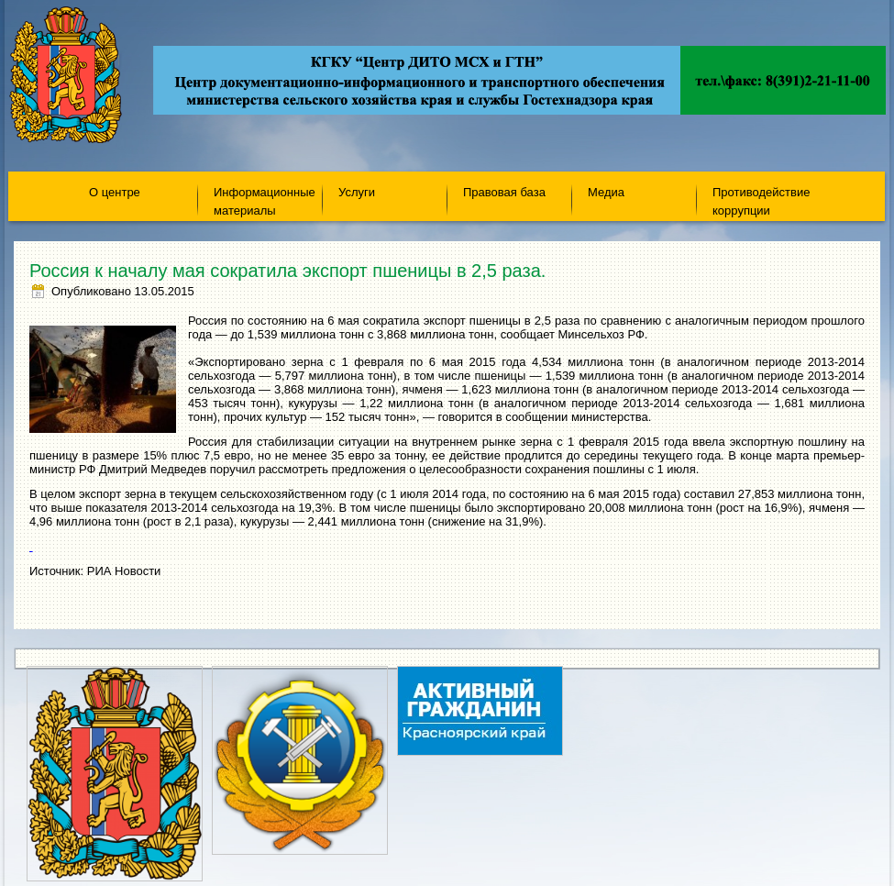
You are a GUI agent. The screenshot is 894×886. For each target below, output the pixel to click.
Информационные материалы (264, 200)
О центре (114, 192)
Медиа (606, 192)
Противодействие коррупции (761, 200)
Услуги (356, 192)
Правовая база (504, 192)
